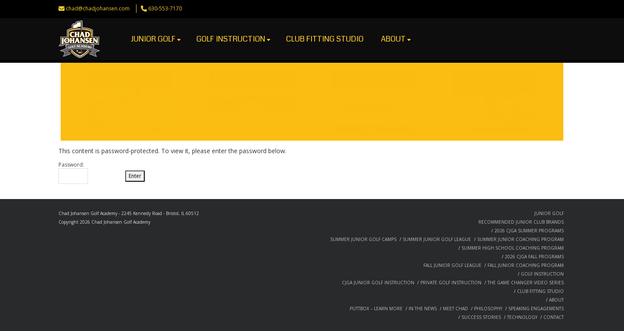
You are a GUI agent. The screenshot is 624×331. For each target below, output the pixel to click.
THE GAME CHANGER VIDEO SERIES (526, 283)
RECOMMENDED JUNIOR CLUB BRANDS (521, 222)
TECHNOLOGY (522, 317)
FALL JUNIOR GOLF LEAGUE (452, 265)
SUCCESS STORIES (481, 317)
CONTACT (553, 317)
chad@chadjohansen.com (98, 8)
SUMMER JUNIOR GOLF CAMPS (363, 239)
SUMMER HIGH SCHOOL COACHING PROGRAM (513, 248)
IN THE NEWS (423, 308)
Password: (73, 172)
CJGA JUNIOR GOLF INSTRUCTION (378, 283)
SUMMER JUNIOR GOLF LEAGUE (437, 239)
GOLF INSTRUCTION (233, 39)
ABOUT (396, 39)
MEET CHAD (455, 308)
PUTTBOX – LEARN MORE (376, 308)
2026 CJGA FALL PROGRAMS (534, 257)
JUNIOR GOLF (156, 39)
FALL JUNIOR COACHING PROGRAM (526, 265)
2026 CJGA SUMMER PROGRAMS (529, 231)
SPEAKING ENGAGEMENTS (536, 308)
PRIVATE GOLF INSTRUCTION (450, 283)
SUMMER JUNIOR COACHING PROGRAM (520, 239)
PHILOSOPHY (488, 308)
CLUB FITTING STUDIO (325, 39)
